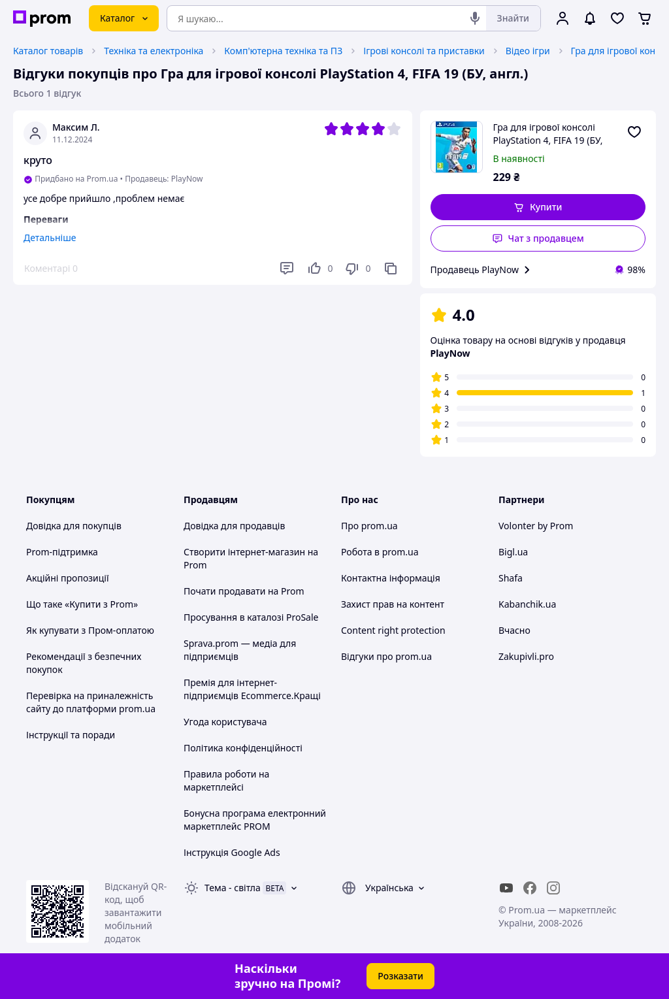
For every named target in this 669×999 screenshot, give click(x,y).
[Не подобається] (357, 268)
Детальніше (50, 237)
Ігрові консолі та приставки (424, 50)
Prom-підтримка (62, 552)
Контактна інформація (390, 578)
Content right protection (393, 630)
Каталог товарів (48, 50)
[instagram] (553, 888)
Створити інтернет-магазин (244, 552)
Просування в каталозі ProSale (251, 617)
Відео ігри (528, 50)
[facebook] (530, 888)
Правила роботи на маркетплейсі (226, 780)
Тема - (232, 887)
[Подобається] (319, 268)
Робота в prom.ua (380, 552)
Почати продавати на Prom (244, 591)
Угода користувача (225, 721)
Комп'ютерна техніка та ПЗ (283, 50)
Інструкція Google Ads (232, 852)
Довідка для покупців (74, 525)
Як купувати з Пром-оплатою (90, 630)
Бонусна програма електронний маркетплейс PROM (255, 819)
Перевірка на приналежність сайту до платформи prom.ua (90, 702)
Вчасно (514, 630)
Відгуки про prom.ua (386, 656)
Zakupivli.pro (526, 656)
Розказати (400, 976)
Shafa (510, 578)
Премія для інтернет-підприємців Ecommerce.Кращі (252, 689)
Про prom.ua (369, 525)
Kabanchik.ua (527, 604)
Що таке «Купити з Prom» (82, 604)
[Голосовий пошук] (475, 18)
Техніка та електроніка (153, 50)
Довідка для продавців (234, 525)
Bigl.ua (513, 552)
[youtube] (506, 888)
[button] (538, 207)
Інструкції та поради (70, 735)
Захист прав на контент (392, 604)
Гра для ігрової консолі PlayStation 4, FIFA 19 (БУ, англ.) (548, 134)
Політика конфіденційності (243, 748)
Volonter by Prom (535, 525)
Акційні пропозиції (67, 578)
